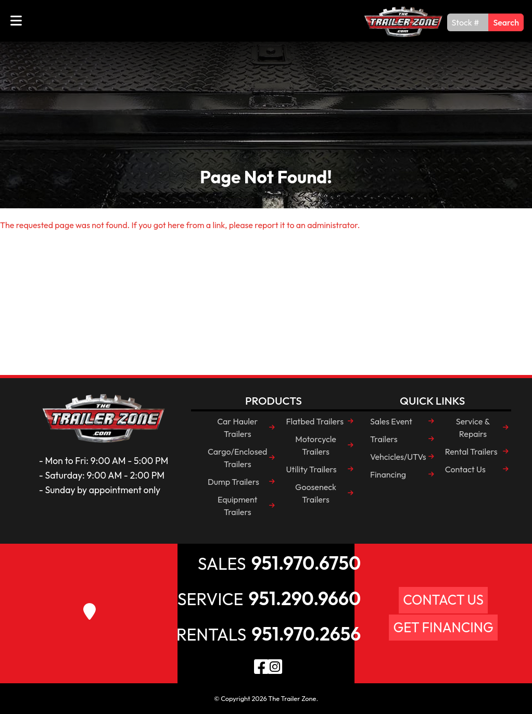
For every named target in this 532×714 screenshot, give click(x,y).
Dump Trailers (233, 482)
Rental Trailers (471, 451)
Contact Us (465, 469)
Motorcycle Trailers (315, 445)
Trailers (384, 439)
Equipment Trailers (238, 505)
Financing (388, 474)
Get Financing (443, 627)
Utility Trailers (311, 469)
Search (506, 22)
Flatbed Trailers (315, 421)
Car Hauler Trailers (237, 427)
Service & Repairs (473, 427)
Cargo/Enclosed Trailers (237, 457)
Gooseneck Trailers (315, 493)
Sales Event (391, 421)
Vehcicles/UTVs (398, 457)
